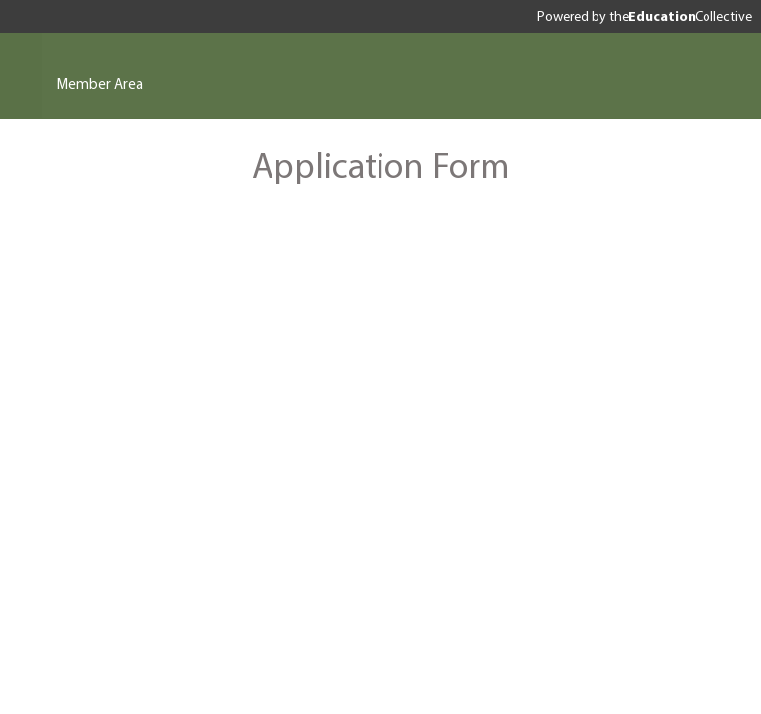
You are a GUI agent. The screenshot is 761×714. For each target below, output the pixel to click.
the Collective (680, 16)
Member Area (100, 83)
